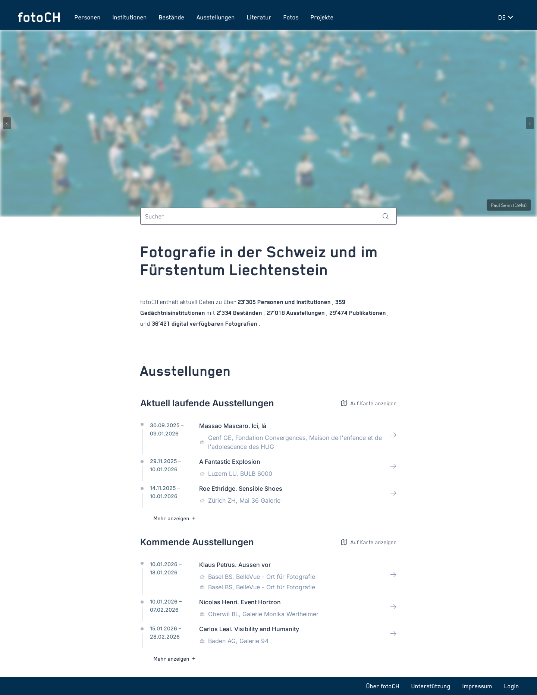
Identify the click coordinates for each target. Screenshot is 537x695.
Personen (88, 17)
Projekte (322, 17)
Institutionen (130, 17)
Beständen (248, 312)
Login (511, 686)
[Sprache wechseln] (507, 17)
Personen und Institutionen (294, 301)
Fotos (291, 17)
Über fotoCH (382, 686)
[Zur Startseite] (39, 17)
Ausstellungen (216, 17)
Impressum (477, 686)
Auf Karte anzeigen (368, 403)
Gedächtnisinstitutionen (173, 312)
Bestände (172, 17)
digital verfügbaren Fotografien (214, 323)
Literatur (259, 17)
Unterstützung (430, 686)
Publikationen (367, 312)
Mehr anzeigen (175, 518)
